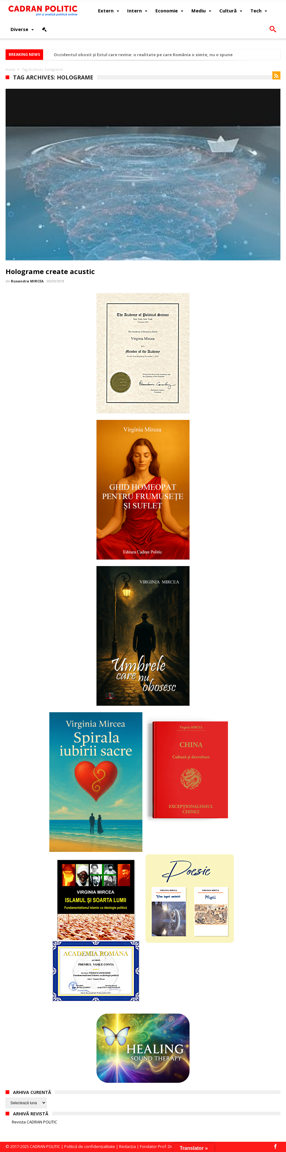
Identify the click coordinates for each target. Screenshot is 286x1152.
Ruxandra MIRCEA (27, 281)
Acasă (10, 69)
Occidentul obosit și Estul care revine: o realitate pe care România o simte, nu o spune (143, 54)
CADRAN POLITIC (45, 1146)
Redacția (127, 1146)
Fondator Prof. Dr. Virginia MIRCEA (171, 1146)
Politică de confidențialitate (89, 1146)
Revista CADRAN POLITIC (34, 1122)
